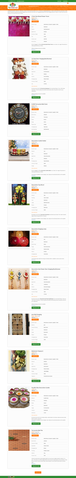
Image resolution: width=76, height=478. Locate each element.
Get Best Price (35, 21)
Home (58, 6)
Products (61, 6)
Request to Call (36, 52)
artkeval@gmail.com (12, 1)
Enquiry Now (38, 472)
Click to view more (34, 86)
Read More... (34, 49)
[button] (20, 1)
